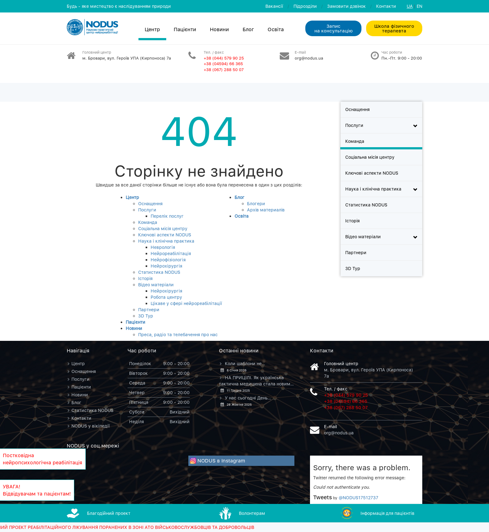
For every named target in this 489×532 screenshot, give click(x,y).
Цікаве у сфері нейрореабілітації (186, 303)
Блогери (256, 203)
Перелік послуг (167, 216)
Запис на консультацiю (333, 28)
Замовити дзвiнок (346, 6)
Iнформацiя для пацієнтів (387, 513)
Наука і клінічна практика (166, 241)
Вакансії (274, 6)
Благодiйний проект (108, 513)
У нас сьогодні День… (248, 397)
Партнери (148, 309)
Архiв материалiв (266, 209)
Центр (152, 29)
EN (419, 6)
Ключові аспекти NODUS (164, 234)
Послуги (147, 209)
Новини (219, 29)
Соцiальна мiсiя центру (162, 228)
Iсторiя (145, 278)
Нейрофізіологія (168, 259)
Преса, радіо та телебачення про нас (178, 334)
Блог (248, 29)
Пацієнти (185, 29)
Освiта (276, 29)
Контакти (386, 6)
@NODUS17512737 (358, 497)
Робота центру (166, 297)
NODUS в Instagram (221, 460)
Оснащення (150, 203)
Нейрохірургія (166, 265)
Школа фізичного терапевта (394, 28)
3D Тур (145, 315)
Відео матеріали (156, 284)
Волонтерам (252, 513)
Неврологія (163, 247)
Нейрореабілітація (171, 253)
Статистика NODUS (159, 272)
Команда (147, 222)
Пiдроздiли (305, 6)
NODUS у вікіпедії (90, 425)
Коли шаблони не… (245, 363)
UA (410, 6)
